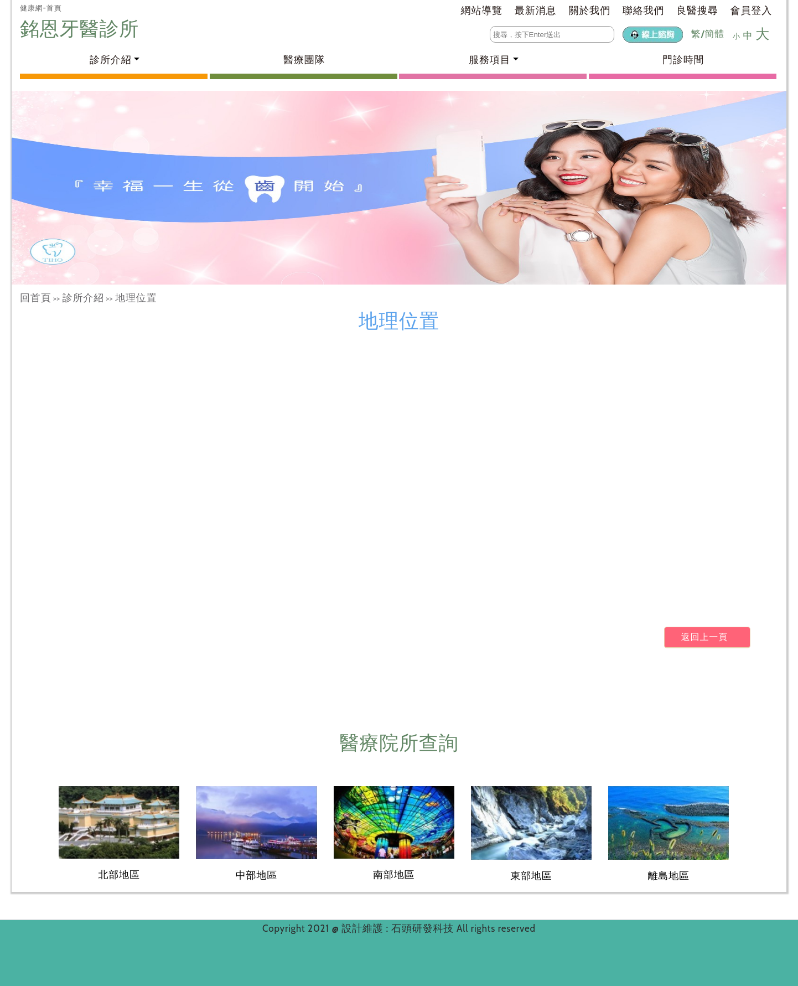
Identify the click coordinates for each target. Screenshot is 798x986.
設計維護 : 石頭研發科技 (399, 928)
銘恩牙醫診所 (82, 28)
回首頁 (35, 298)
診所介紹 (83, 298)
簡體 (714, 33)
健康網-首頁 (41, 7)
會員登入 (751, 10)
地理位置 (136, 298)
